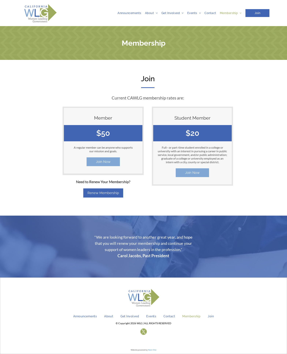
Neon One (152, 350)
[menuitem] (129, 13)
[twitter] (143, 332)
